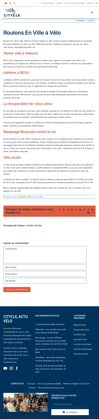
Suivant (90, 20)
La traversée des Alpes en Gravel (49, 324)
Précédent (80, 20)
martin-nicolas (11, 197)
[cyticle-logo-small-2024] (12, 9)
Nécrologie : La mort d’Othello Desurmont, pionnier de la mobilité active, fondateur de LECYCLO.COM (51, 341)
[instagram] (10, 3)
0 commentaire (37, 197)
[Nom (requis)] (44, 267)
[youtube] (6, 3)
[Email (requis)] (44, 274)
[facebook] (14, 3)
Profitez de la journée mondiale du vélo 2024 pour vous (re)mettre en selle (50, 369)
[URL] (44, 281)
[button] (96, 3)
